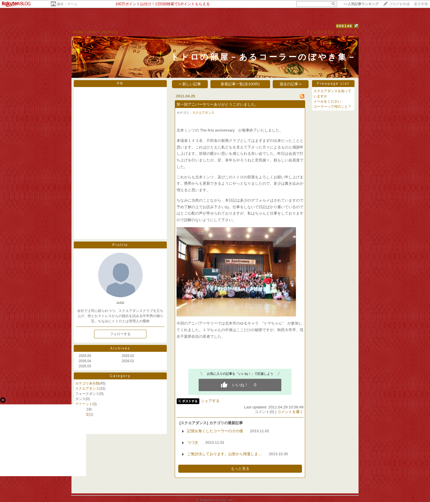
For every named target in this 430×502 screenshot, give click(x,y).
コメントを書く (290, 412)
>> (361, 4)
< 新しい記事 (190, 84)
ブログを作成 (399, 4)
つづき (192, 442)
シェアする (210, 401)
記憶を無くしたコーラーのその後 (215, 431)
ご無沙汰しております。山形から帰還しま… (224, 454)
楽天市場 (421, 4)
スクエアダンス (87, 389)
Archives (120, 348)
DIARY (93, 32)
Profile (120, 245)
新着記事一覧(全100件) (240, 84)
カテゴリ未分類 (87, 383)
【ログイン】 (347, 32)
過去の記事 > (291, 84)
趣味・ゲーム (67, 4)
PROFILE (110, 32)
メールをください (327, 101)
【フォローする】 (320, 32)
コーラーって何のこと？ (332, 107)
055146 (344, 26)
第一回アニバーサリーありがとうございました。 (218, 104)
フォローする (120, 334)
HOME (78, 32)
